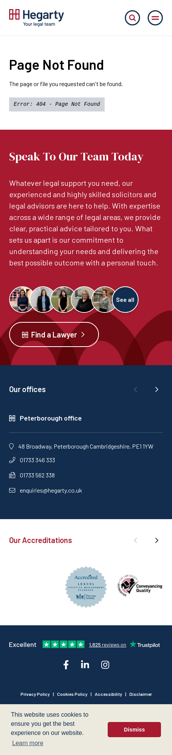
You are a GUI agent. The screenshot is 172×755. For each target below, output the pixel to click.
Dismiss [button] (134, 730)
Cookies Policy (72, 694)
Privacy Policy (35, 694)
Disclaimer (140, 694)
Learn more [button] (27, 743)
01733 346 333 (32, 459)
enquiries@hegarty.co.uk (45, 490)
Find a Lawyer (54, 334)
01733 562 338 (32, 475)
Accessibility (108, 694)
